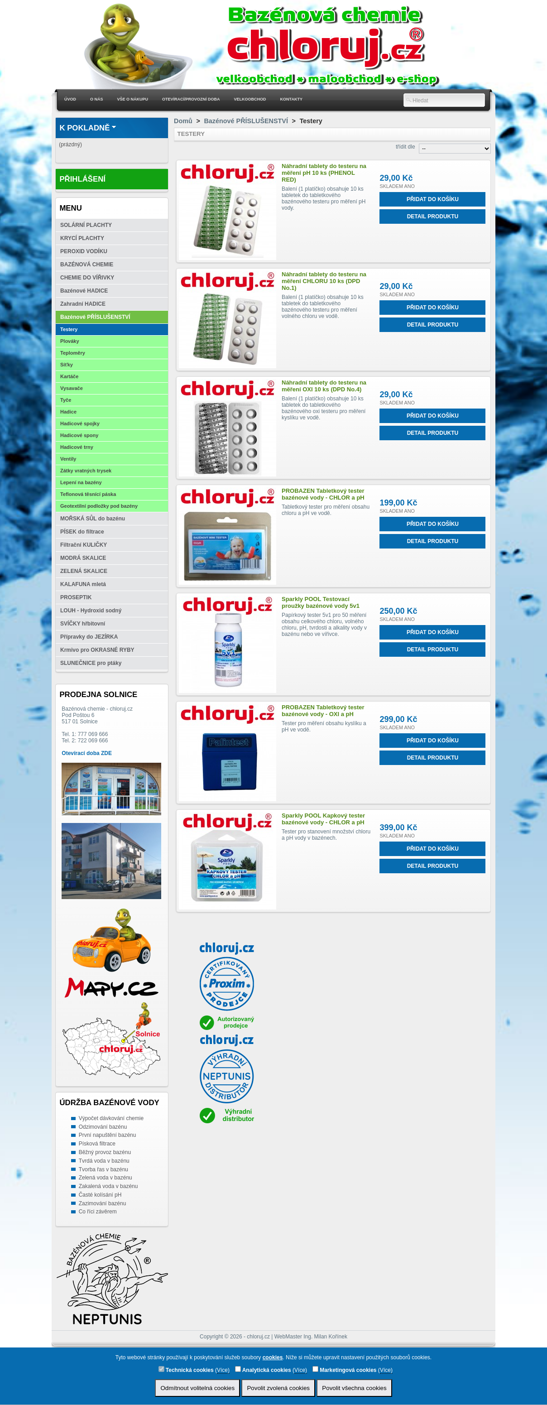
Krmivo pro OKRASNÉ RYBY (97, 650)
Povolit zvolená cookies (278, 1388)
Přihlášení (82, 179)
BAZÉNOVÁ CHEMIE (86, 264)
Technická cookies (186, 1369)
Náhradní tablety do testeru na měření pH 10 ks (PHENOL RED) (324, 173)
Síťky (66, 364)
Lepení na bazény (81, 482)
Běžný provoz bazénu (105, 1152)
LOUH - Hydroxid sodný (90, 610)
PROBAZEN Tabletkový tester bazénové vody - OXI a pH (323, 710)
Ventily (68, 459)
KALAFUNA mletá (83, 584)
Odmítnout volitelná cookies (197, 1388)
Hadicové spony (79, 435)
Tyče (65, 400)
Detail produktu (433, 216)
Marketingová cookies (344, 1369)
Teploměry (72, 353)
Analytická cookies (263, 1369)
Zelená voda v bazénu (105, 1177)
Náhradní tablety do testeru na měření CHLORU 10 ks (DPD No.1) (324, 281)
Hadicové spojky (80, 423)
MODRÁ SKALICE (83, 558)
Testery (68, 329)
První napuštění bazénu (107, 1135)
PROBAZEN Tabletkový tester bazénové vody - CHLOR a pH (323, 494)
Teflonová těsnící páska (88, 494)
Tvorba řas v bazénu (103, 1169)
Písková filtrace (97, 1143)
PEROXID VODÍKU (83, 251)
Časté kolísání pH (100, 1195)
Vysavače (71, 388)
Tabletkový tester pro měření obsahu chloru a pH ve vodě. (325, 510)
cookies (273, 1357)
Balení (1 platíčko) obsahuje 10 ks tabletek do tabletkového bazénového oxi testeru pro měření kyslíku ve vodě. (323, 408)
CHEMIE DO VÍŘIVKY (87, 277)
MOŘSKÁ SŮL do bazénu (92, 518)
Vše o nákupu (133, 99)
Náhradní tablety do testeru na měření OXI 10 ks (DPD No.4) (324, 386)
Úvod (70, 99)
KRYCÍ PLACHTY (82, 238)
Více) (223, 1370)
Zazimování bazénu (102, 1203)
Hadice (68, 411)
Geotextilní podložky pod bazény (99, 506)
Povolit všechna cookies (354, 1388)
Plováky (69, 341)
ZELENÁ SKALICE (83, 571)
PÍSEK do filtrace (82, 532)
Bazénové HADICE (84, 291)
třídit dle (405, 147)
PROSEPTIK (75, 597)
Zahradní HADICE (83, 304)
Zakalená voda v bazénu (108, 1186)
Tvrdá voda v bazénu (104, 1161)
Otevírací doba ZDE (87, 753)
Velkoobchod (250, 99)
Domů (183, 121)
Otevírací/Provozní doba (191, 99)
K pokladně (84, 128)
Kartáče (69, 376)
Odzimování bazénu (103, 1127)
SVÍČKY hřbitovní (82, 624)
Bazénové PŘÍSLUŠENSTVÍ (95, 317)
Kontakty (291, 99)
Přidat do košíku (433, 199)
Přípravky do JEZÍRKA (89, 637)
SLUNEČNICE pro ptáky (90, 663)
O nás (96, 99)
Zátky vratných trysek (85, 470)
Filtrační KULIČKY (83, 545)
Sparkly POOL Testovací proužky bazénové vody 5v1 (321, 602)
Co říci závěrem (98, 1211)
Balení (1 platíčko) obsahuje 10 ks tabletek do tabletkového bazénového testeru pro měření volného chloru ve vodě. (323, 306)
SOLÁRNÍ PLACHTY (86, 225)
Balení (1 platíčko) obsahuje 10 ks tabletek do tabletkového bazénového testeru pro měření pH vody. (323, 198)
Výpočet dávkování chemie (111, 1118)
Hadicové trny (76, 447)
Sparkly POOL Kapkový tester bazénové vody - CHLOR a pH (323, 819)
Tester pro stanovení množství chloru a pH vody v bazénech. (326, 834)
